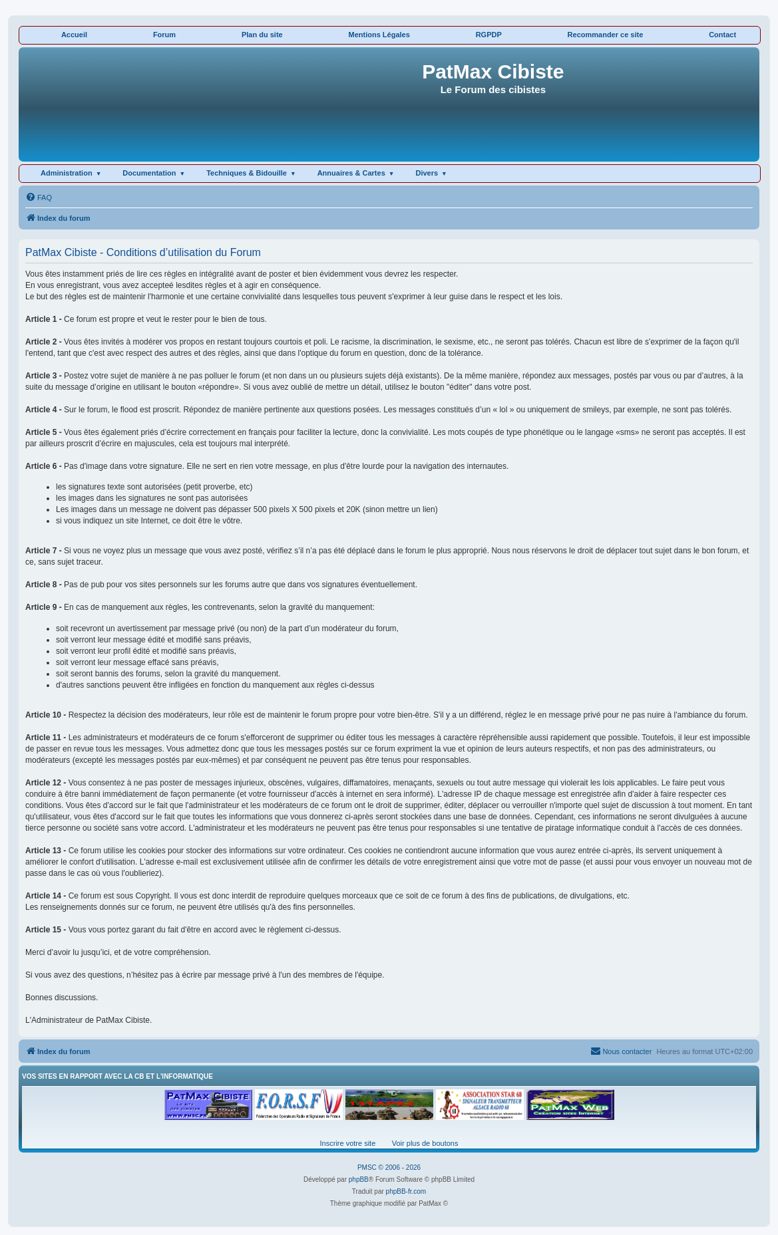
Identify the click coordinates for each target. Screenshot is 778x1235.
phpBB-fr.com (406, 1191)
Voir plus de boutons (425, 1143)
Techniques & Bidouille (246, 173)
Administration (67, 173)
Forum (164, 35)
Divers (426, 173)
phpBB (359, 1179)
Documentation (149, 173)
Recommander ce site (606, 35)
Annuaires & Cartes (351, 173)
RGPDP (489, 35)
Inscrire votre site (348, 1143)
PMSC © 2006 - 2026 (389, 1167)
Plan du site (262, 35)
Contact (722, 35)
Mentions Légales (379, 35)
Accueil (74, 35)
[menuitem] (38, 198)
